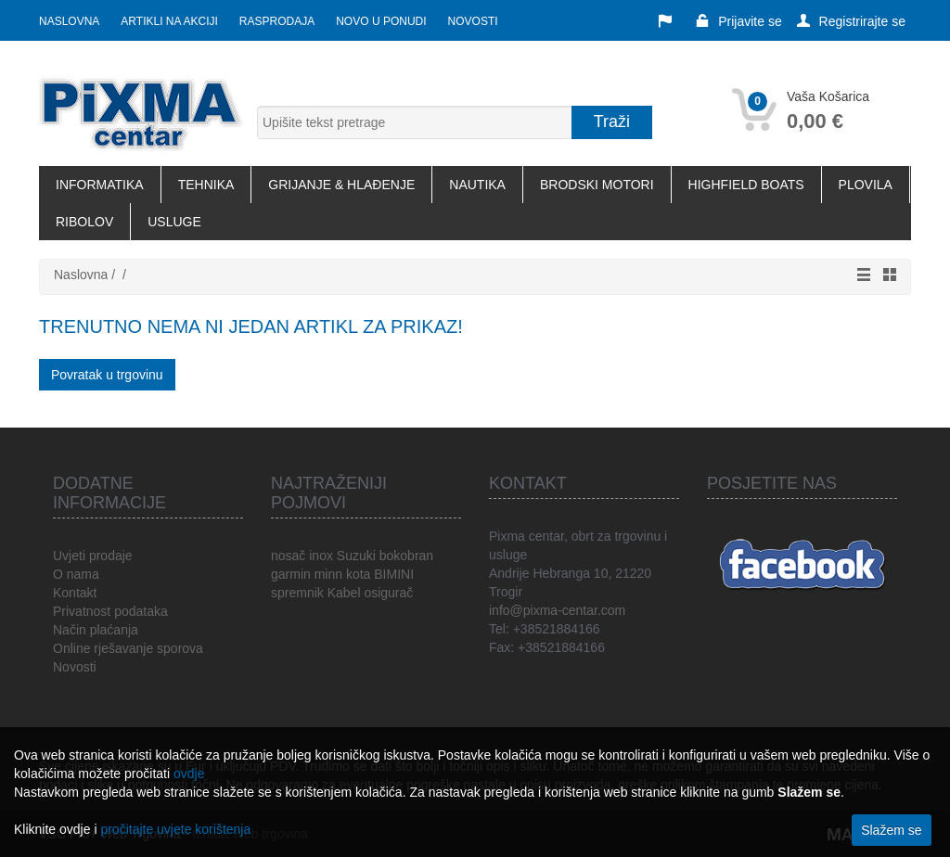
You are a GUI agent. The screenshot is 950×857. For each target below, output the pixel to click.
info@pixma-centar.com (557, 610)
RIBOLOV (84, 221)
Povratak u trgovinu (107, 374)
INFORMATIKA (100, 184)
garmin (291, 574)
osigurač (388, 592)
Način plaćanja (95, 629)
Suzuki (356, 555)
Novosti (473, 21)
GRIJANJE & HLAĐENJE (341, 184)
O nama (76, 574)
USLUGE (174, 221)
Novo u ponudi (381, 21)
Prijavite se (738, 21)
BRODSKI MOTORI (597, 184)
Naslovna (69, 21)
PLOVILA (865, 184)
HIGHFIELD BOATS (746, 184)
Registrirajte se (851, 21)
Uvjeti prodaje (93, 555)
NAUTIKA (477, 184)
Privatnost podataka (110, 611)
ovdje (188, 773)
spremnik (297, 592)
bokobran (406, 555)
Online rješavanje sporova (128, 648)
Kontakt (74, 592)
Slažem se (891, 830)
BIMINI (394, 574)
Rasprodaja (277, 21)
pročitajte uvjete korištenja (175, 829)
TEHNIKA (206, 184)
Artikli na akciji (169, 21)
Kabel (344, 592)
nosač (288, 555)
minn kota (343, 574)
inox (321, 555)
